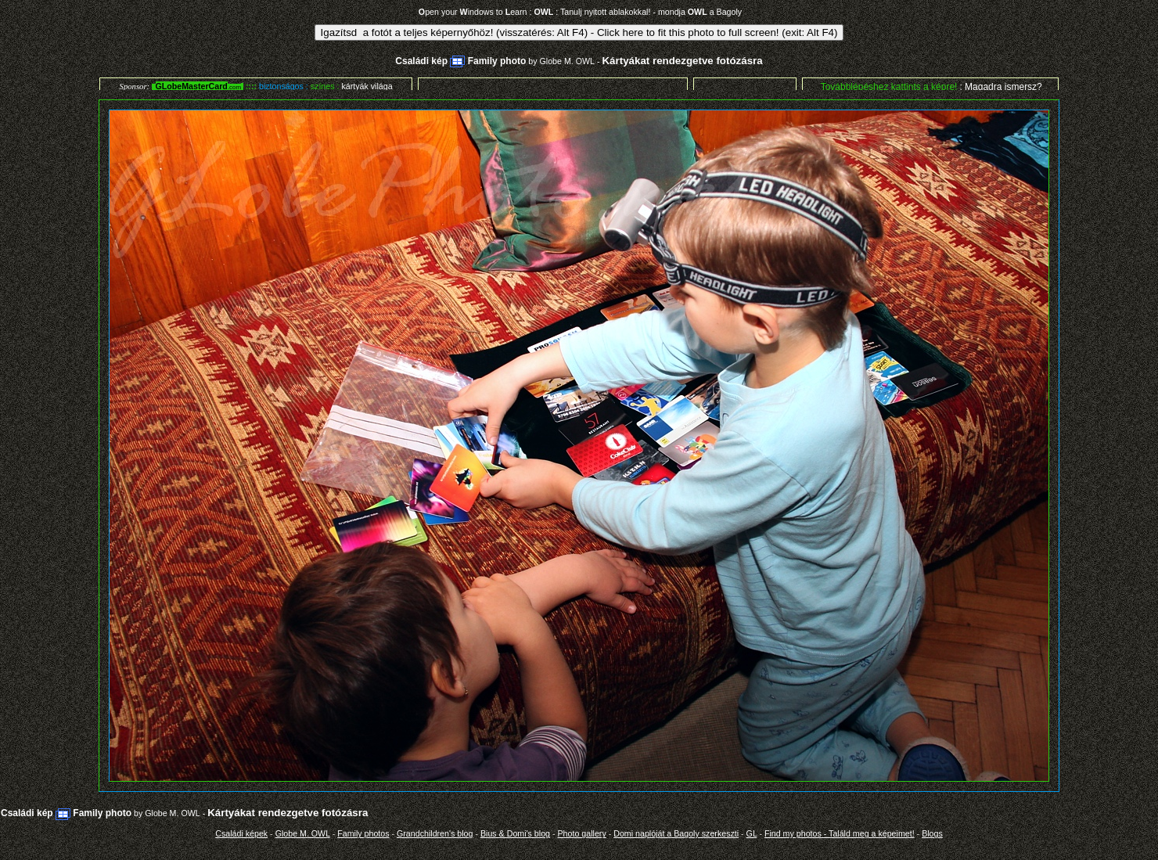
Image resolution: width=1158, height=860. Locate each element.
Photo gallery (582, 833)
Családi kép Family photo (460, 61)
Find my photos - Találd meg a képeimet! (839, 833)
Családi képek (241, 833)
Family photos (363, 833)
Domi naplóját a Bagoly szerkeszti (676, 833)
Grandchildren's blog (435, 833)
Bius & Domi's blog (515, 833)
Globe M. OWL (567, 61)
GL (751, 833)
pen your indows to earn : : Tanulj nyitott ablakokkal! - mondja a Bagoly (580, 11)
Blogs (932, 833)
